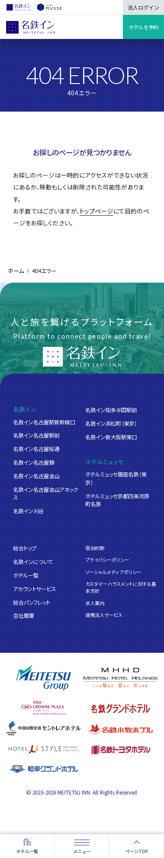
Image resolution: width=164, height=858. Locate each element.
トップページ (96, 211)
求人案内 (95, 602)
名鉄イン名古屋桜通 (36, 449)
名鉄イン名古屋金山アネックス (45, 493)
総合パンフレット (31, 602)
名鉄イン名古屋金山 (36, 476)
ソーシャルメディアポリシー (113, 571)
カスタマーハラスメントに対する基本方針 (120, 587)
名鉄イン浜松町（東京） (111, 423)
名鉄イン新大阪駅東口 (111, 437)
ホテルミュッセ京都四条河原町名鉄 (117, 500)
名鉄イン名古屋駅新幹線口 (44, 422)
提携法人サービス (103, 614)
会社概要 (23, 616)
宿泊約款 (95, 547)
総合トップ (24, 548)
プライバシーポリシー (107, 559)
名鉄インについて (33, 562)
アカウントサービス (34, 589)
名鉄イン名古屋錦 (33, 462)
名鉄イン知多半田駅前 (111, 410)
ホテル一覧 (25, 575)
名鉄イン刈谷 (28, 511)
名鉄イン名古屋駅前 (36, 435)
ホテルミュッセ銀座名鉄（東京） (116, 478)
